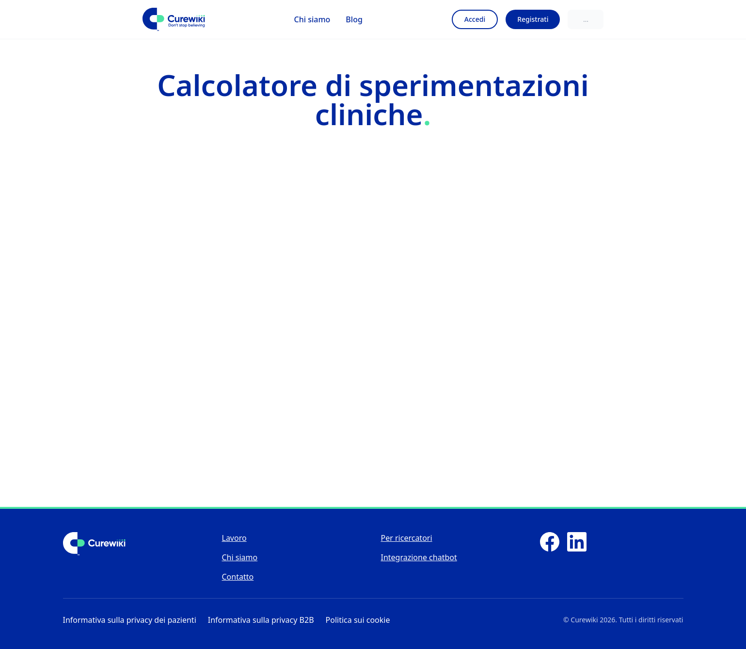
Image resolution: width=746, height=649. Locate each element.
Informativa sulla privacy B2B (261, 620)
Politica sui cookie (358, 620)
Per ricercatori (406, 538)
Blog (354, 19)
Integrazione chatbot (419, 557)
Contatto (238, 576)
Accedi (474, 19)
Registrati (532, 19)
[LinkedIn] (577, 542)
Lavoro (234, 538)
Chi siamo (312, 19)
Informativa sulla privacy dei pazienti (129, 620)
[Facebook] (549, 542)
